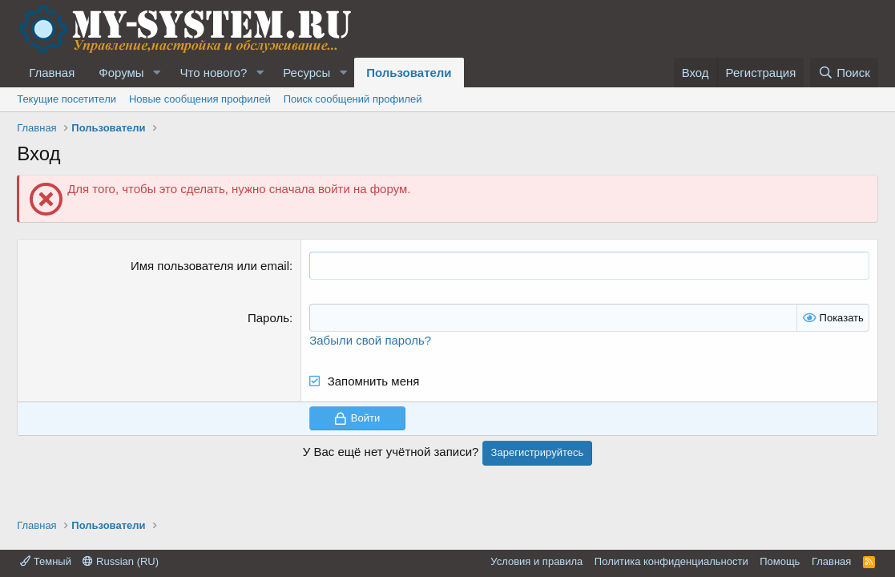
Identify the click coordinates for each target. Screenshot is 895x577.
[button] (157, 72)
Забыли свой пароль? (370, 340)
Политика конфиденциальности (671, 561)
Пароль (268, 318)
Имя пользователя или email (210, 265)
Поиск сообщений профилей (353, 99)
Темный (45, 561)
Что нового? (214, 72)
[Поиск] (844, 72)
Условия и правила (536, 561)
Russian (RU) (121, 561)
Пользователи (408, 72)
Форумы (121, 72)
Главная (52, 72)
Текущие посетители (66, 99)
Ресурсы (306, 72)
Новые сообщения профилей (200, 99)
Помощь (780, 561)
